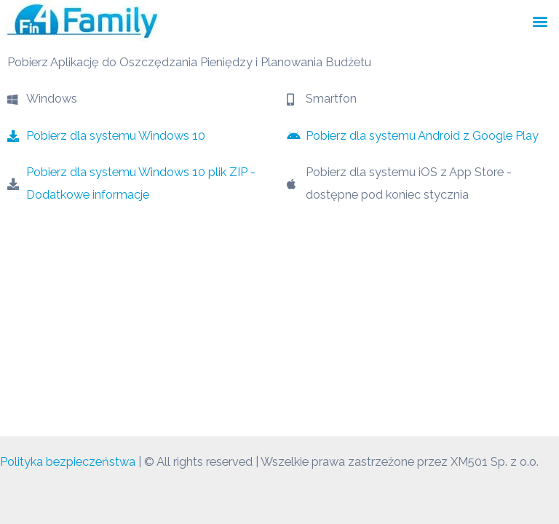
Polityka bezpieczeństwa (67, 462)
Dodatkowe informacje (87, 195)
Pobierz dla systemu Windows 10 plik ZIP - (140, 172)
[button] (540, 21)
